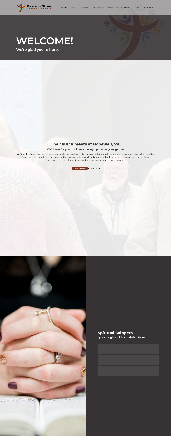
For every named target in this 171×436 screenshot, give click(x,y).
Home (64, 7)
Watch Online (79, 168)
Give (137, 7)
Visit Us (94, 168)
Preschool (149, 7)
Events (85, 7)
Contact (126, 7)
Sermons (113, 7)
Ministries (98, 7)
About (74, 7)
